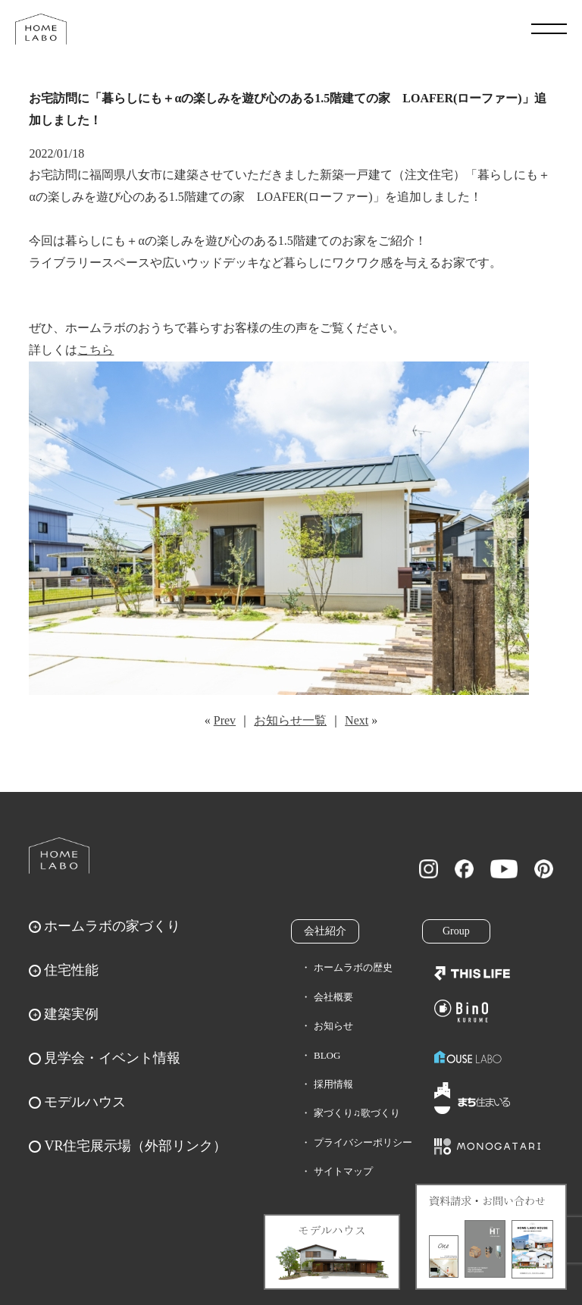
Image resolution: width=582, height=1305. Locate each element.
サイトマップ (343, 1171)
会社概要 (333, 997)
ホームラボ (59, 855)
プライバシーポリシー (363, 1142)
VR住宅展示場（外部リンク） (135, 1145)
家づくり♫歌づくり (357, 1113)
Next (356, 720)
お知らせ (333, 1025)
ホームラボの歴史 (353, 967)
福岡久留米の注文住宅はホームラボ (41, 29)
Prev (225, 720)
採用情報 (333, 1084)
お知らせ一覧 (290, 720)
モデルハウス (85, 1101)
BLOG (327, 1055)
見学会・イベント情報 (112, 1058)
